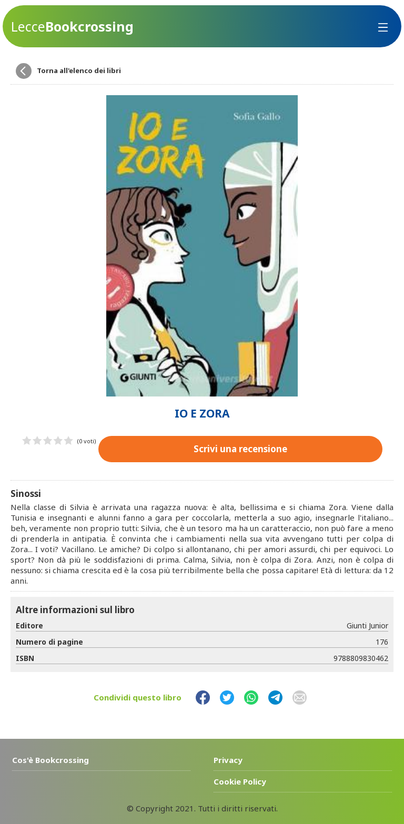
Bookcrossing (72, 26)
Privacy (228, 760)
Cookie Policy (240, 781)
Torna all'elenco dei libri (79, 70)
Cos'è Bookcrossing (50, 760)
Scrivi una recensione (240, 449)
